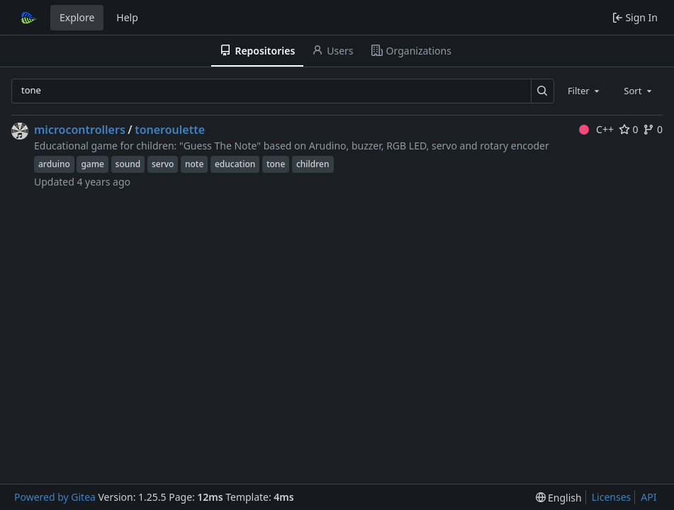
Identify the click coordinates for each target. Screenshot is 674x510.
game (92, 164)
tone (275, 164)
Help (127, 17)
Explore (77, 17)
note (194, 164)
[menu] (559, 497)
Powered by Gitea (55, 497)
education (235, 164)
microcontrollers (79, 130)
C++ (596, 129)
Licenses (611, 497)
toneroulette (170, 130)
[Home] (27, 17)
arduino (54, 164)
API (648, 497)
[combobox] (584, 90)
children (313, 164)
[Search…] (542, 91)
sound (128, 164)
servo (163, 164)
